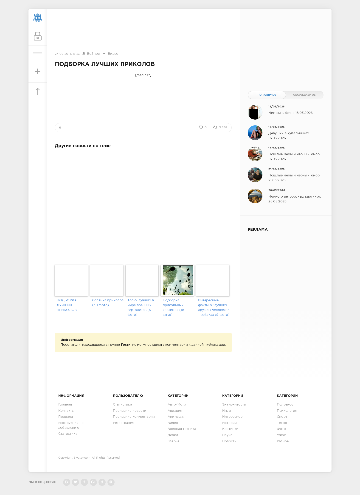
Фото (281, 429)
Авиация (175, 410)
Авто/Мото (177, 404)
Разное (283, 441)
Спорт (282, 416)
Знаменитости (234, 404)
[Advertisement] (143, 30)
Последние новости (129, 410)
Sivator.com (82, 458)
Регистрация (123, 423)
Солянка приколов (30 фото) (108, 303)
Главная (65, 404)
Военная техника (182, 429)
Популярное (267, 95)
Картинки (230, 429)
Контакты (66, 410)
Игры (226, 410)
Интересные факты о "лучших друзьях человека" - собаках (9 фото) (214, 307)
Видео (113, 53)
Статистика (67, 433)
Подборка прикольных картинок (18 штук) (173, 307)
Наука (227, 435)
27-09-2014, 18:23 (67, 54)
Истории (229, 423)
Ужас (281, 435)
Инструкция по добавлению (71, 425)
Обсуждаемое (304, 95)
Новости (229, 441)
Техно (282, 423)
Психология (287, 410)
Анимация (176, 416)
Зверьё (173, 441)
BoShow (94, 53)
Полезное (285, 404)
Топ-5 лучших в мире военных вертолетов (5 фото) (140, 307)
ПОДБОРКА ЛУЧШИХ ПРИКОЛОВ (67, 305)
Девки (173, 435)
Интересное (232, 416)
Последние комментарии (134, 416)
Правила (65, 416)
